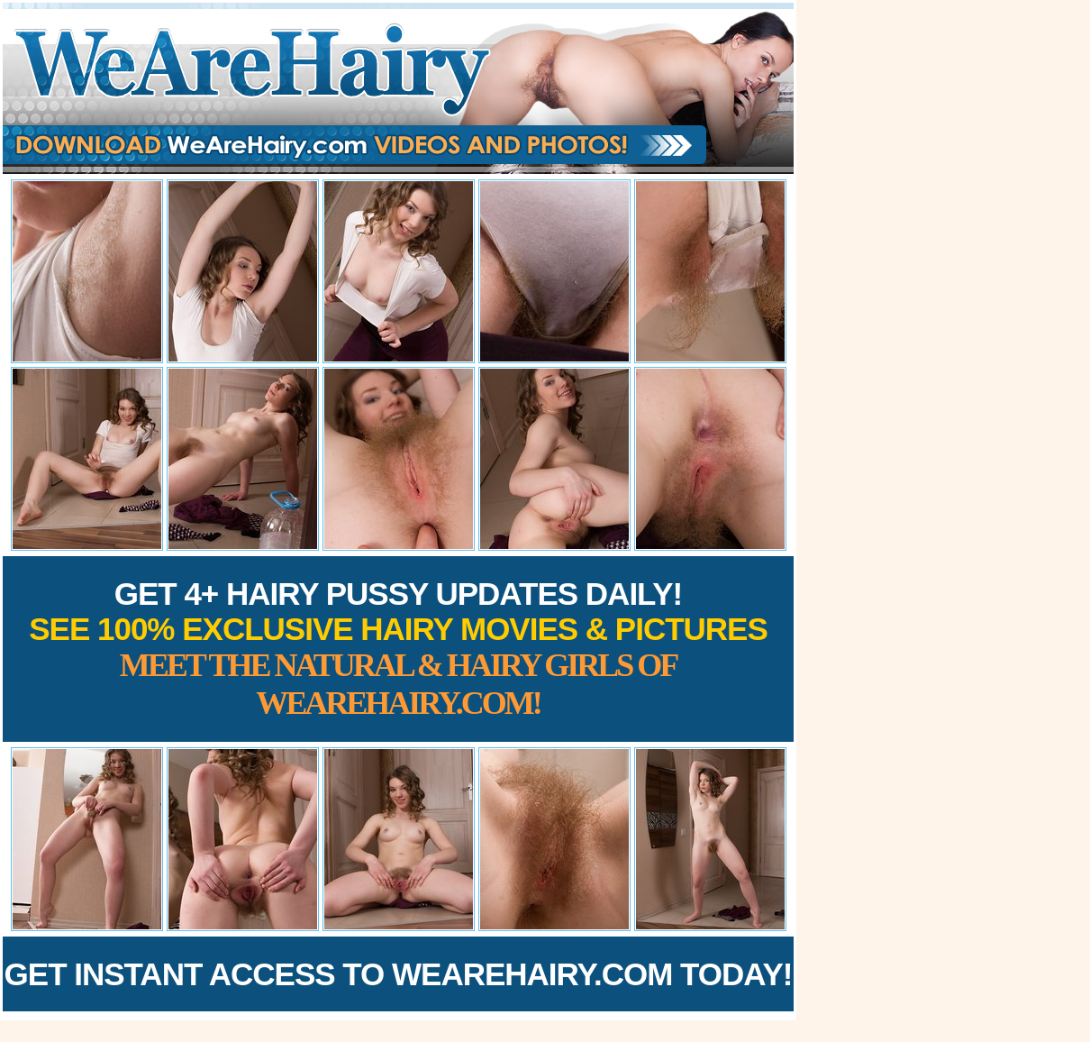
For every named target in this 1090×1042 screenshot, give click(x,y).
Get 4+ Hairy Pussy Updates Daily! (398, 648)
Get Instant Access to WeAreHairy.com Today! (399, 974)
